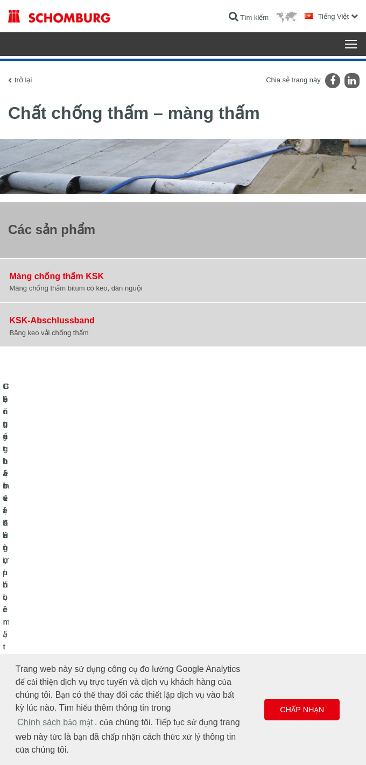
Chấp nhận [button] (302, 709)
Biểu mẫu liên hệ (215, 636)
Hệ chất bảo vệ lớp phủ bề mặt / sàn (60, 636)
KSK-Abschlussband (52, 320)
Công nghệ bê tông (35, 652)
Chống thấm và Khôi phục (45, 604)
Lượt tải (202, 620)
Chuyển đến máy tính (222, 604)
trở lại (23, 80)
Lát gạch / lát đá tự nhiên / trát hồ (55, 620)
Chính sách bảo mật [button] (55, 722)
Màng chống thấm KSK (57, 276)
